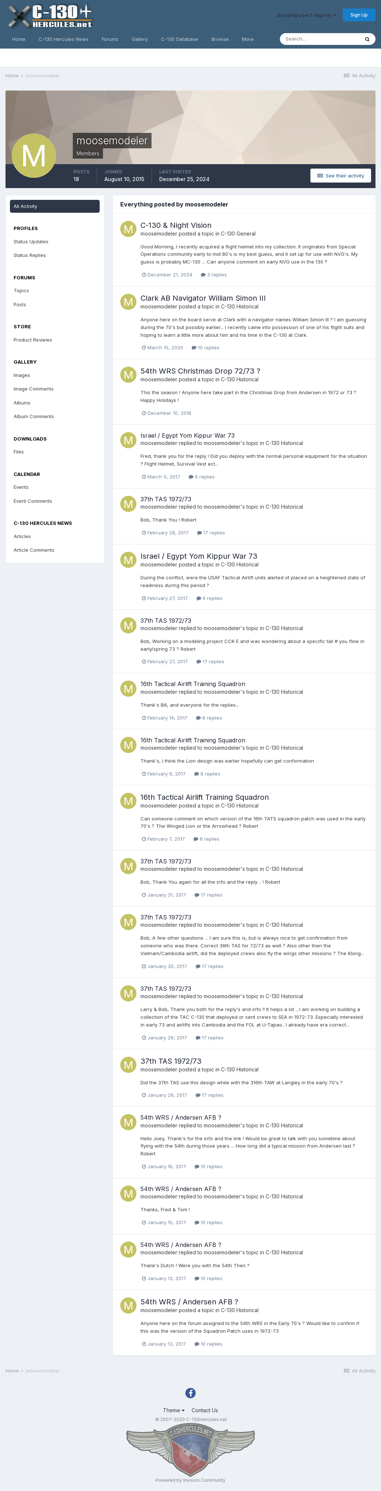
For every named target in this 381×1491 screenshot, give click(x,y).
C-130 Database (179, 39)
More (248, 39)
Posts (20, 304)
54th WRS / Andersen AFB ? (180, 1117)
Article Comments (34, 550)
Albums (22, 403)
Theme (174, 1410)
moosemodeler (158, 233)
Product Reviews (33, 340)
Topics (21, 290)
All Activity (25, 206)
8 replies (209, 718)
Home (18, 39)
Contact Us (205, 1410)
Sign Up (359, 15)
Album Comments (34, 416)
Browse (220, 39)
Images (22, 375)
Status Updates (31, 241)
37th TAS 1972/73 (165, 499)
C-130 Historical (240, 306)
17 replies (211, 533)
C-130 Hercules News (64, 39)
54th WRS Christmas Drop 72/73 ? (200, 371)
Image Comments (34, 389)
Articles (22, 536)
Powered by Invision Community (190, 1480)
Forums (110, 39)
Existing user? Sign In (306, 15)
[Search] (319, 39)
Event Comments (33, 501)
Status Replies (30, 255)
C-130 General (238, 233)
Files (19, 452)
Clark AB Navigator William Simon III (203, 298)
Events (21, 487)
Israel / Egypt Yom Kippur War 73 (187, 435)
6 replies (202, 477)
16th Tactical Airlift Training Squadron (192, 684)
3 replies (214, 275)
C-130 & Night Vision (175, 225)
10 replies (206, 347)
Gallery (140, 39)
